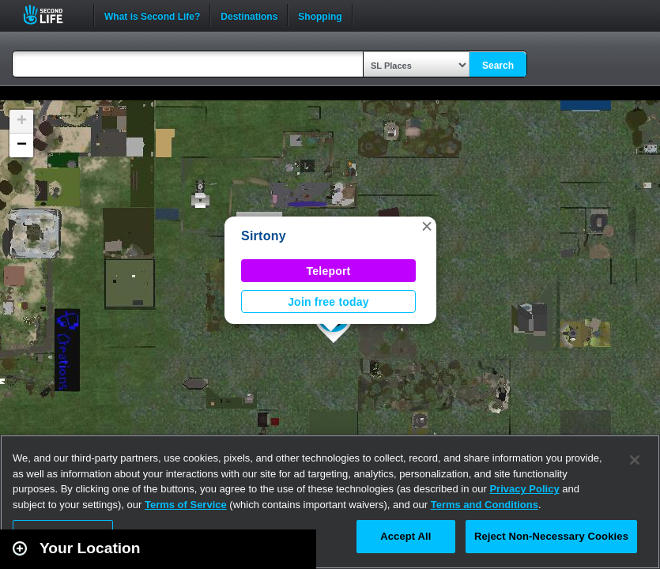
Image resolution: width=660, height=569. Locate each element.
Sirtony (263, 236)
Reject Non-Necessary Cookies (551, 536)
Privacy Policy (524, 489)
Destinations (249, 15)
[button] (426, 226)
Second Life (51, 14)
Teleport (329, 271)
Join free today (328, 302)
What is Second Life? (152, 15)
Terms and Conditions (484, 505)
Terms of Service (186, 505)
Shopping (319, 15)
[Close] (634, 460)
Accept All (405, 536)
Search (498, 65)
